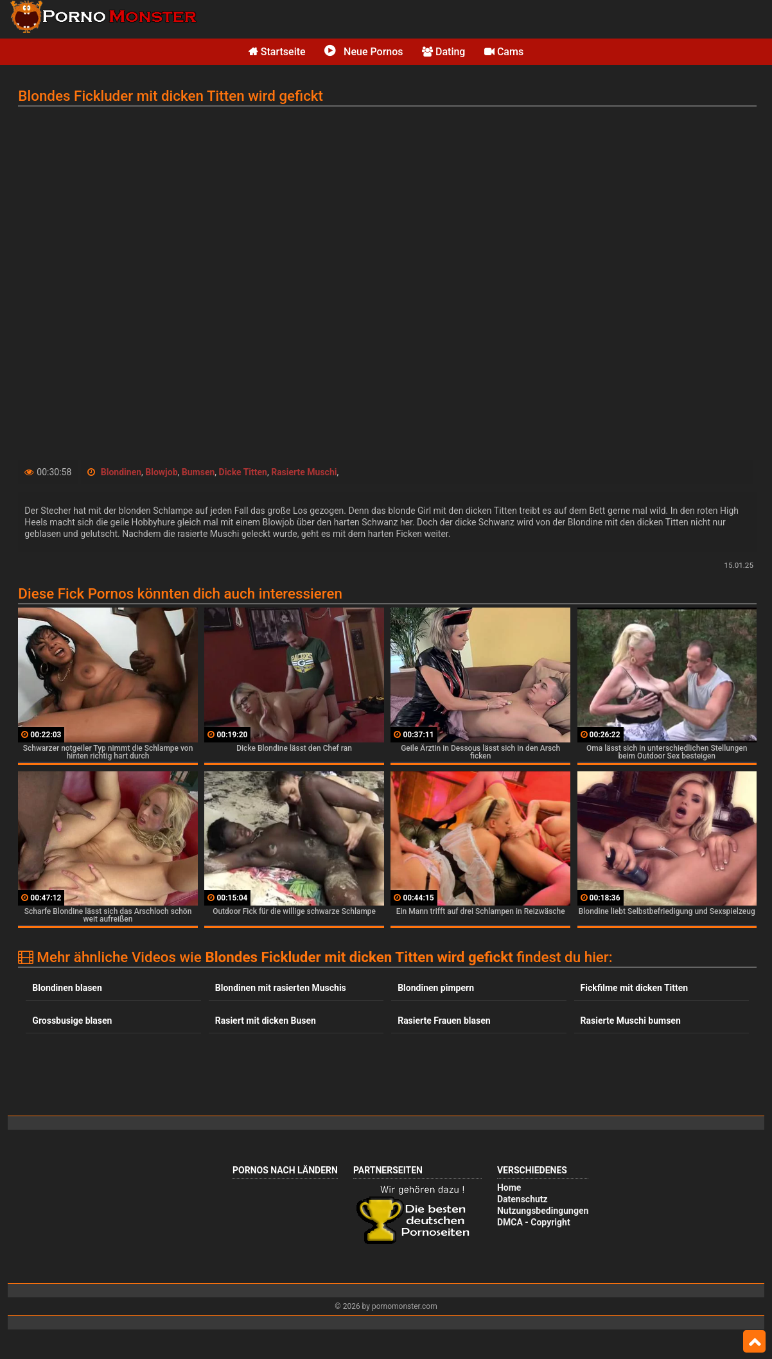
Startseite (277, 52)
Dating (443, 52)
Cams (503, 52)
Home (509, 1187)
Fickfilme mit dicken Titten (635, 988)
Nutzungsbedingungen (542, 1211)
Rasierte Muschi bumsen (631, 1020)
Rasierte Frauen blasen (444, 1020)
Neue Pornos (363, 52)
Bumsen (198, 472)
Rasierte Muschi (304, 472)
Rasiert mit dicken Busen (265, 1020)
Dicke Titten (243, 472)
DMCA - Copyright (533, 1222)
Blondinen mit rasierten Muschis (280, 988)
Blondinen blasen (66, 988)
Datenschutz (522, 1199)
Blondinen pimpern (436, 988)
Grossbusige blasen (72, 1020)
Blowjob (161, 472)
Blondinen (121, 472)
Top (754, 1341)
